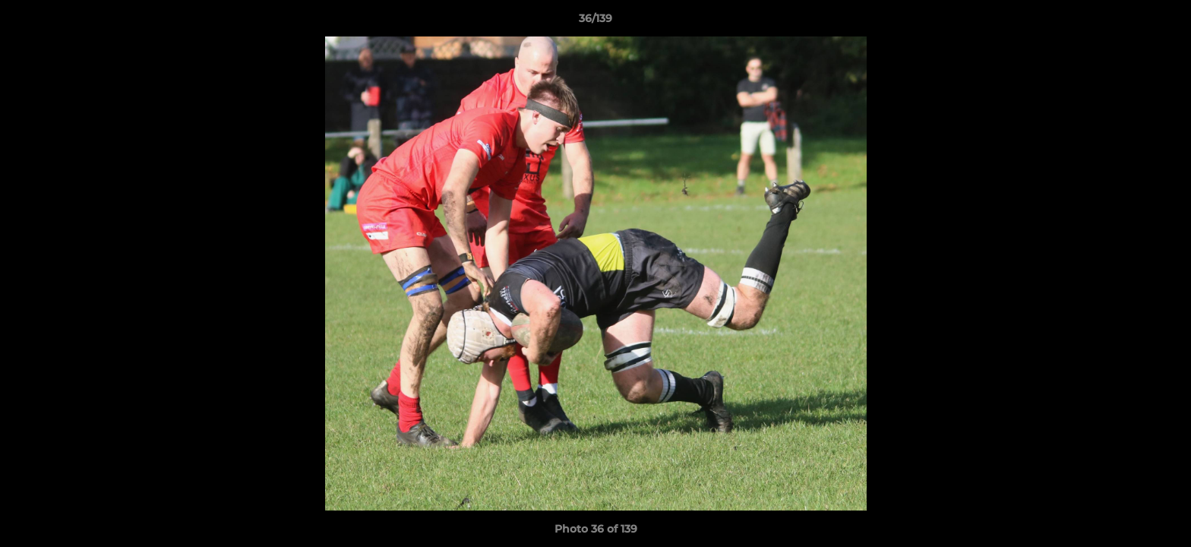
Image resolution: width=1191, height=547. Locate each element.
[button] (1164, 22)
